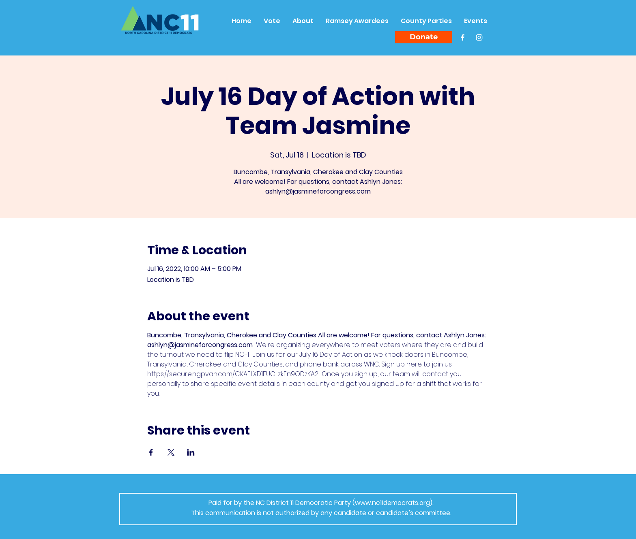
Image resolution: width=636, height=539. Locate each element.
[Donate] (423, 37)
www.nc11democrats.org (392, 502)
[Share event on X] (171, 452)
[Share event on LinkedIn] (191, 452)
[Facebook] (462, 37)
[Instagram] (479, 37)
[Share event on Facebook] (151, 452)
